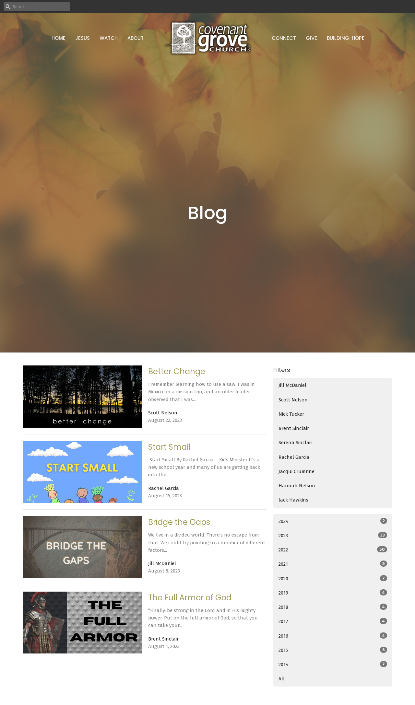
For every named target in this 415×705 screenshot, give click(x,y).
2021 (333, 564)
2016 (333, 635)
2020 (333, 578)
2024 (333, 521)
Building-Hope (345, 38)
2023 (333, 535)
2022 (333, 549)
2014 (333, 664)
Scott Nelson (293, 400)
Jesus (82, 38)
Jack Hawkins (293, 500)
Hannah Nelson (297, 486)
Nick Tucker (291, 414)
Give (311, 38)
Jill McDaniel (292, 385)
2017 (333, 621)
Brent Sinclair (294, 428)
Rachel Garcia (294, 457)
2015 (333, 650)
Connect (284, 38)
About (135, 38)
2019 (333, 592)
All (282, 679)
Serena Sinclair (295, 442)
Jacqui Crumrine (296, 471)
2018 (333, 607)
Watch (109, 38)
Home (58, 38)
